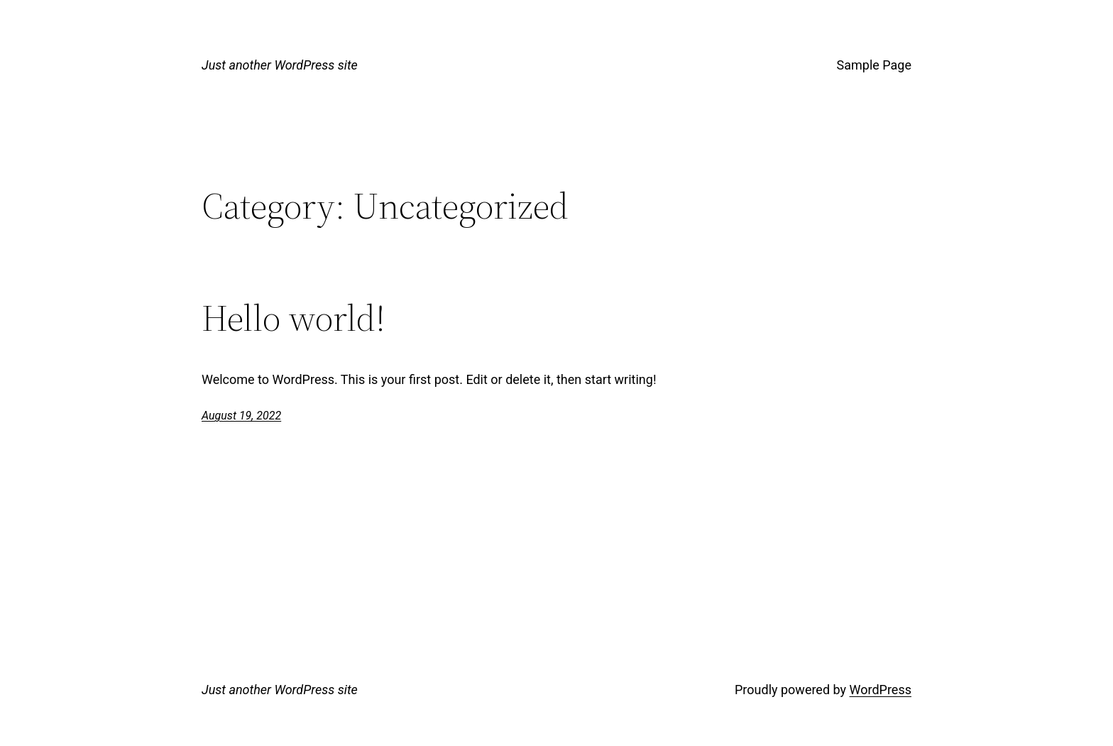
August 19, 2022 (241, 415)
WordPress (880, 689)
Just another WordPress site (280, 64)
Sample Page (874, 64)
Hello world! (293, 318)
